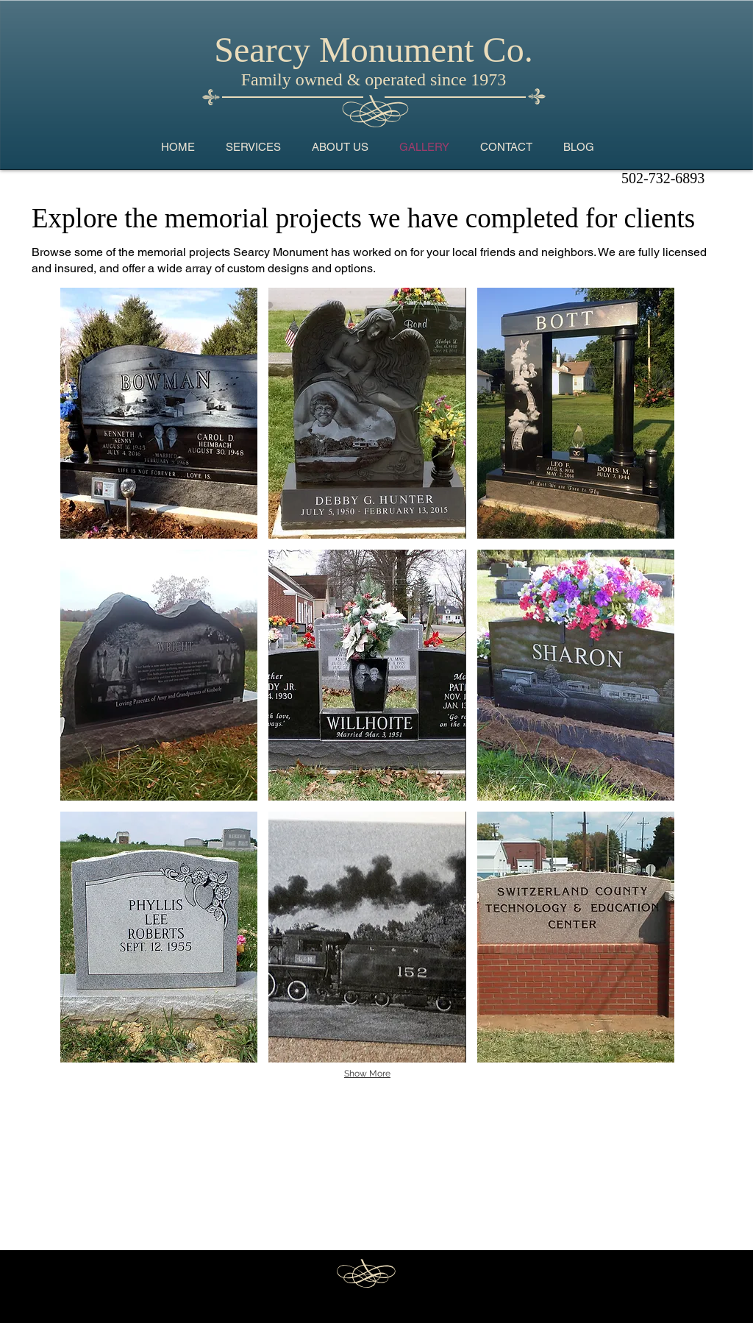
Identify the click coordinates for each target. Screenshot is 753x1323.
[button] (158, 413)
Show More (367, 1073)
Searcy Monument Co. (373, 49)
